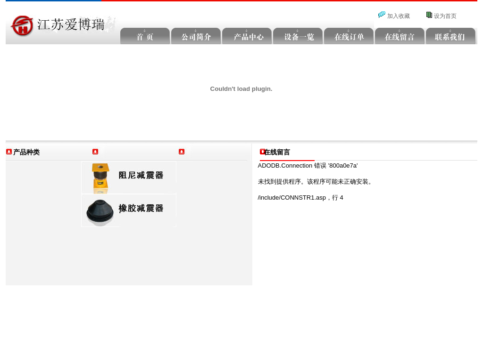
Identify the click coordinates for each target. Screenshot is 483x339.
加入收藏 (398, 16)
